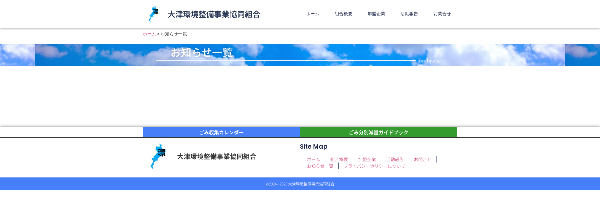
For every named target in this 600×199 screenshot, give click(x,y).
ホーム (312, 14)
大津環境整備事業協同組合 (214, 13)
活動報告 (409, 14)
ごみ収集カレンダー (221, 132)
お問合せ (442, 14)
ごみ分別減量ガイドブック (378, 132)
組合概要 (343, 14)
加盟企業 (376, 14)
